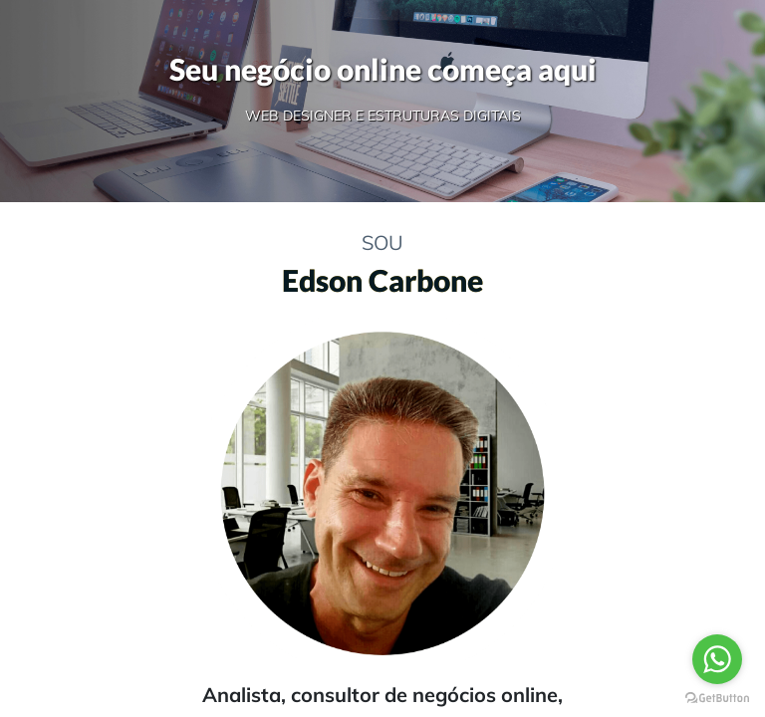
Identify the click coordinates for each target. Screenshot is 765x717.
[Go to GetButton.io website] (717, 697)
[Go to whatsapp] (717, 659)
